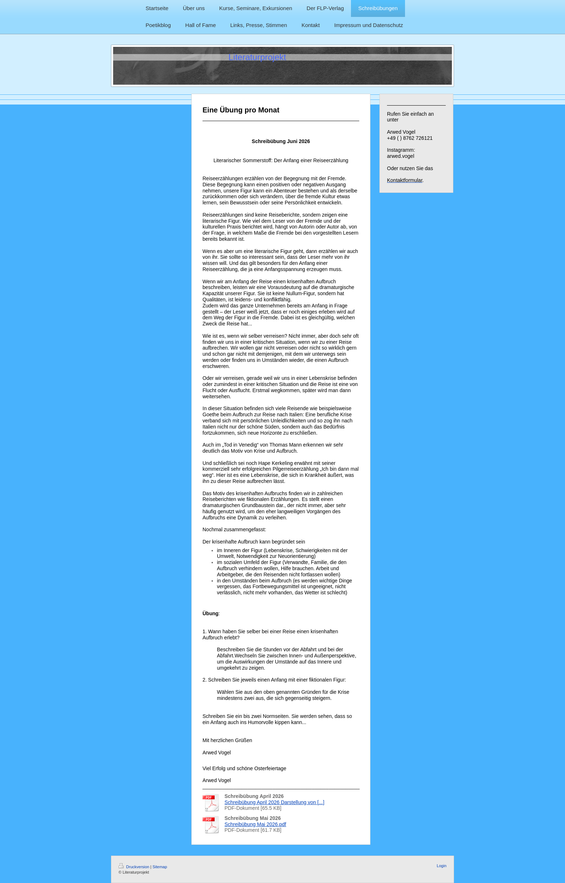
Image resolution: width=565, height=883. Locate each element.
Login (441, 866)
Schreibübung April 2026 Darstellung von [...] (274, 802)
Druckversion (134, 867)
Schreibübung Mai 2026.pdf (255, 824)
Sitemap (159, 867)
